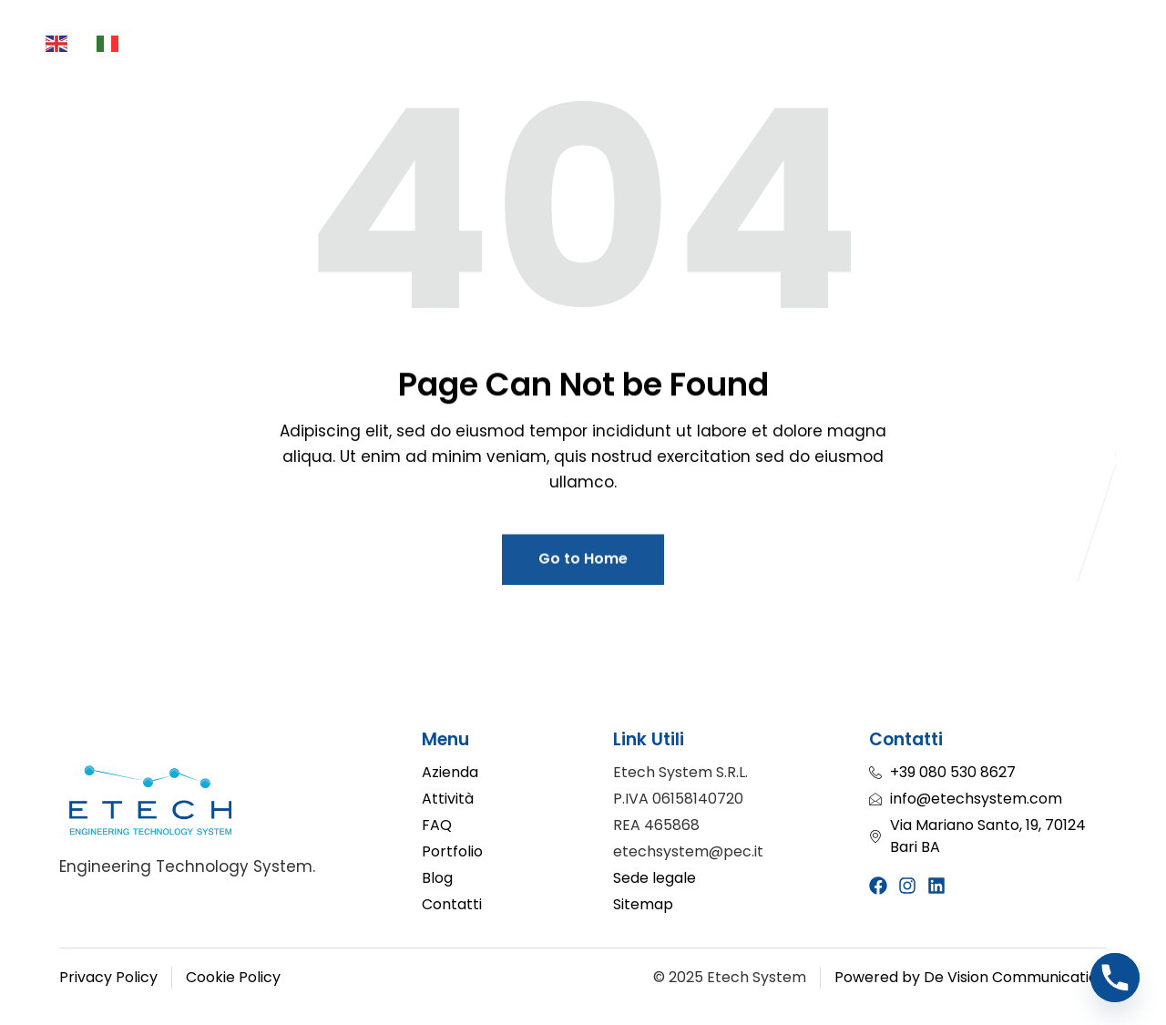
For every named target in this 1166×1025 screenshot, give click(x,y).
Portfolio (786, 46)
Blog (882, 46)
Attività (388, 46)
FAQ (339, 75)
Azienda (276, 46)
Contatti (824, 75)
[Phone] (1115, 977)
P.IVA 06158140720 (678, 798)
